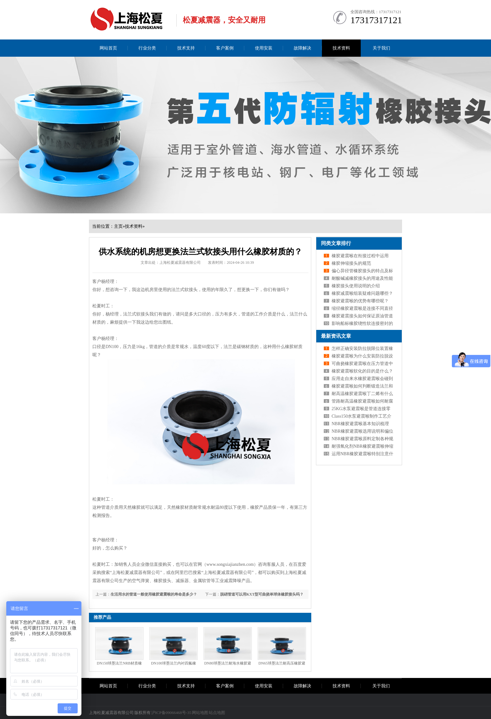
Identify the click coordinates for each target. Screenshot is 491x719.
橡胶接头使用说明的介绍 (356, 286)
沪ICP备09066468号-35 (171, 712)
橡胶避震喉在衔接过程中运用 (360, 255)
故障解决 (302, 48)
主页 (118, 226)
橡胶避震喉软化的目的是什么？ (362, 371)
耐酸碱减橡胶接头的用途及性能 (362, 278)
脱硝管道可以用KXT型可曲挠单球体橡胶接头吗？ (261, 594)
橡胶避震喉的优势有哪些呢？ (360, 301)
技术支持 (186, 48)
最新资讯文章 (336, 336)
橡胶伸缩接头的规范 (351, 263)
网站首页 (108, 48)
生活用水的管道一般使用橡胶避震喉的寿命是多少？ (154, 594)
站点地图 (217, 712)
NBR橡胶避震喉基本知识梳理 (360, 423)
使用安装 (263, 48)
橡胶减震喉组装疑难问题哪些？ (362, 293)
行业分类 (147, 48)
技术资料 (341, 48)
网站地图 (200, 712)
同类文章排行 (336, 243)
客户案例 (225, 48)
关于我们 (381, 48)
